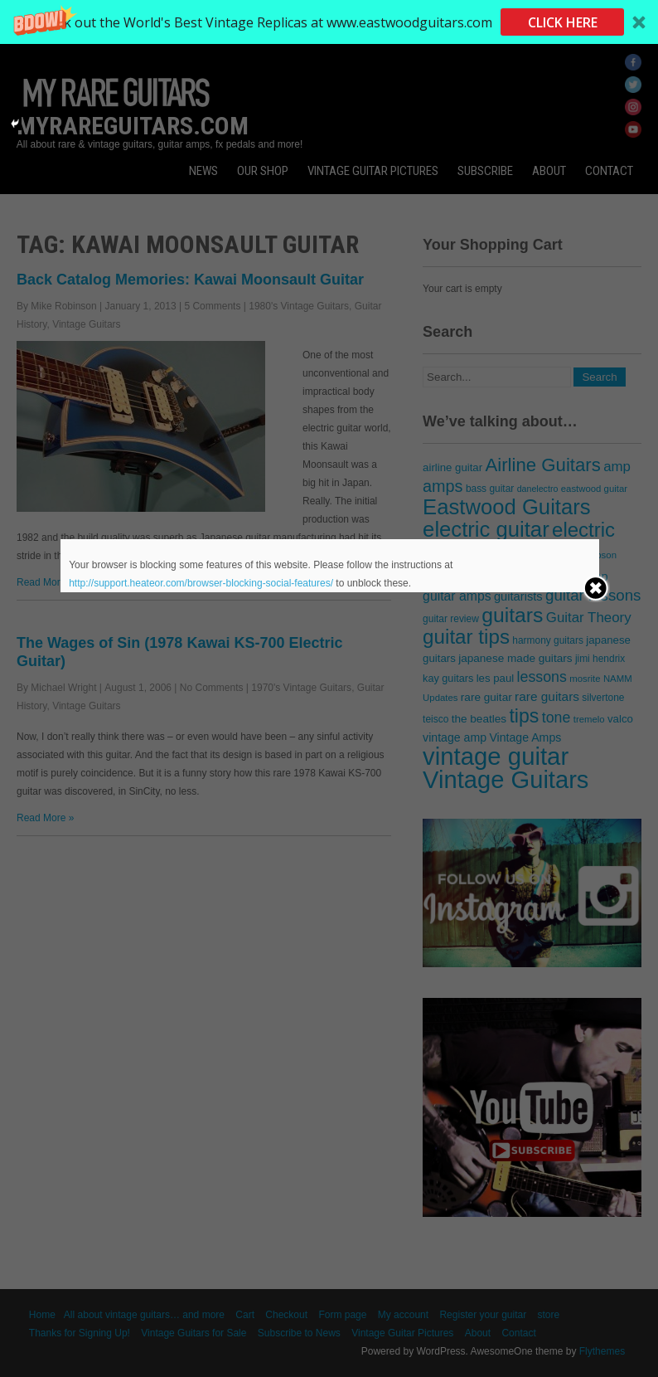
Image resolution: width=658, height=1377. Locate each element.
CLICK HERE (563, 22)
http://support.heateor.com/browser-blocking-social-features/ (201, 583)
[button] (329, 22)
